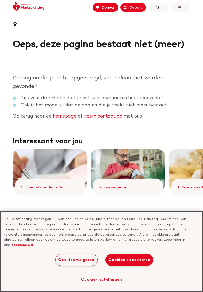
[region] (101, 251)
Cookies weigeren (76, 259)
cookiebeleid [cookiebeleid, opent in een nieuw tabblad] (22, 244)
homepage (64, 116)
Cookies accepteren (129, 259)
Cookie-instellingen (101, 279)
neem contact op (103, 116)
